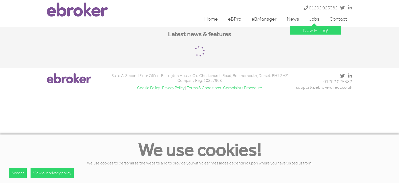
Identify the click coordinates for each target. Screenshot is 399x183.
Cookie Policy (148, 87)
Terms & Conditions (204, 87)
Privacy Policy (173, 87)
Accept (17, 173)
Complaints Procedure (242, 87)
